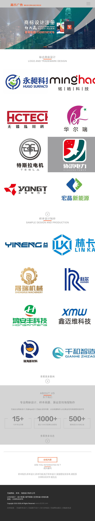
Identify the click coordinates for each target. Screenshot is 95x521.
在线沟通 (48, 460)
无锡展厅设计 (33, 508)
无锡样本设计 (21, 508)
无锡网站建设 (55, 508)
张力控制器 (44, 508)
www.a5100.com (41, 503)
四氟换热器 (66, 508)
